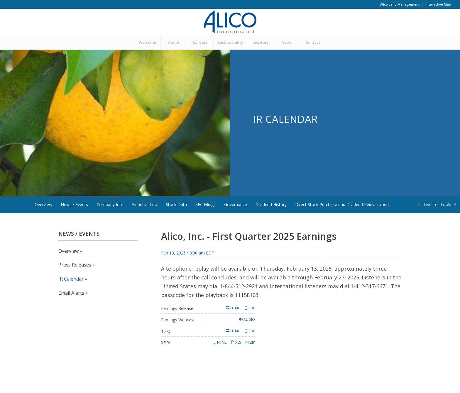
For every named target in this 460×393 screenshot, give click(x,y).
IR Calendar (71, 279)
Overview (43, 204)
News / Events (74, 204)
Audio (247, 319)
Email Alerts (71, 293)
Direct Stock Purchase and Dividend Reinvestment (342, 204)
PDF (249, 308)
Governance (235, 204)
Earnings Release (177, 308)
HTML (233, 308)
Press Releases (74, 265)
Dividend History (271, 204)
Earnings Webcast (178, 320)
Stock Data (176, 204)
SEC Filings (205, 204)
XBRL (166, 342)
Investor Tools (438, 204)
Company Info (110, 204)
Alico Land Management (400, 4)
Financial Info (144, 204)
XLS (236, 342)
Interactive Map (438, 4)
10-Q (165, 331)
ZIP (250, 342)
